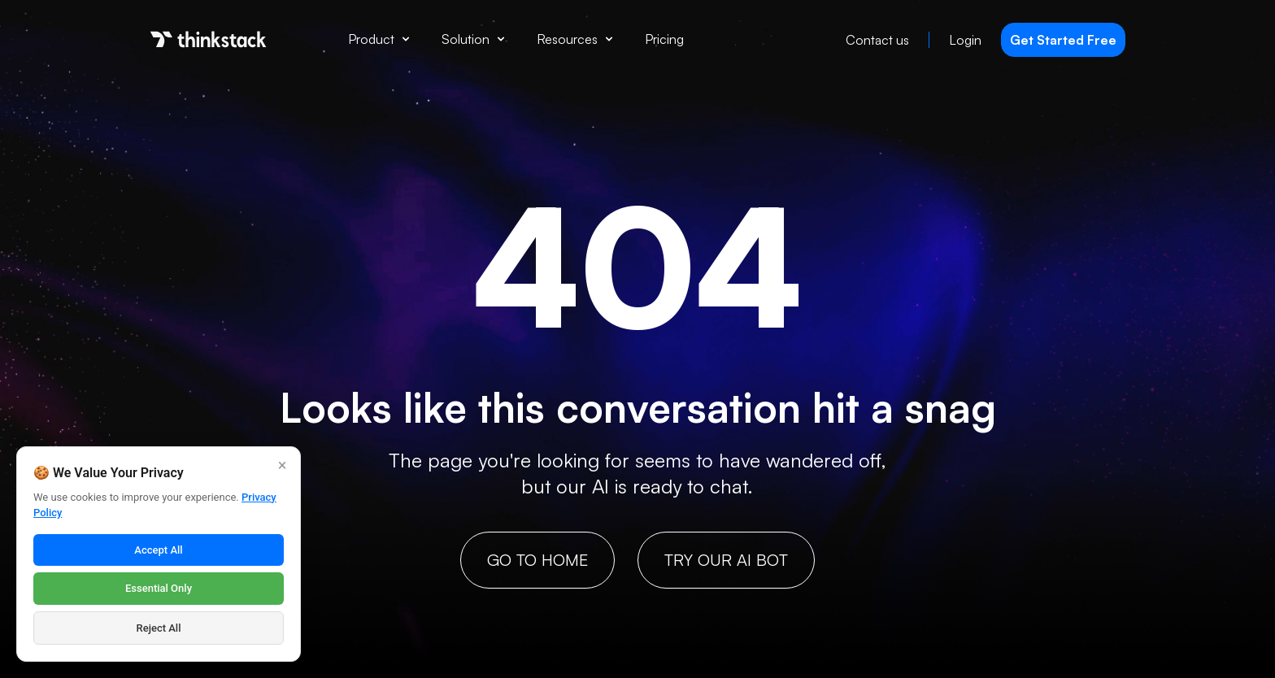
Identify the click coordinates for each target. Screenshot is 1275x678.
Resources (574, 39)
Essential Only (158, 588)
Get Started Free (1063, 40)
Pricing (664, 39)
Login (965, 40)
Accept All (158, 550)
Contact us (877, 40)
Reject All (159, 628)
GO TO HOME (537, 560)
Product (378, 39)
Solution (473, 39)
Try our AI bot (726, 560)
